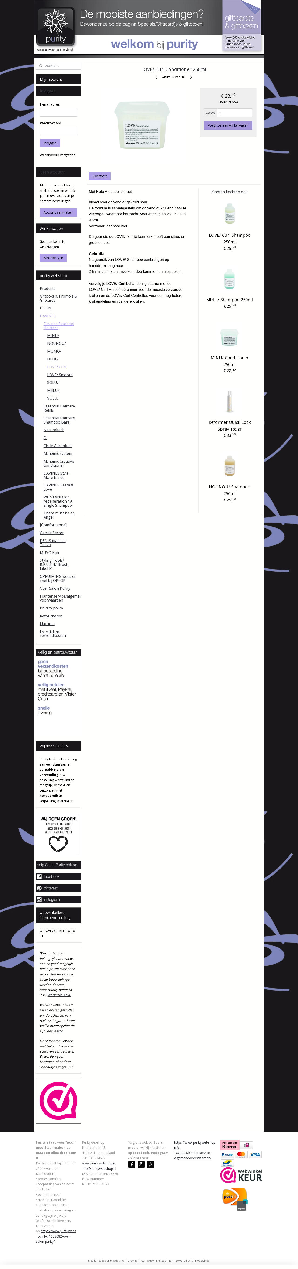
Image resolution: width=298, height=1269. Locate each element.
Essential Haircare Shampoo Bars (59, 420)
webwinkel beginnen (160, 1260)
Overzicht (100, 176)
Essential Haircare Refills (59, 408)
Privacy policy (51, 608)
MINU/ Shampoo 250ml (229, 299)
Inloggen (50, 143)
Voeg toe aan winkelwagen (228, 125)
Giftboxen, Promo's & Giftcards (58, 298)
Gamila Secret (52, 532)
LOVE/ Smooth (60, 374)
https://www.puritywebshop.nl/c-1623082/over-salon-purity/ (56, 1236)
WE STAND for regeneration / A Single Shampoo (58, 501)
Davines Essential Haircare (59, 326)
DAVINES (48, 315)
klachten (47, 623)
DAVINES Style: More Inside (56, 475)
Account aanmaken (58, 212)
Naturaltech (54, 429)
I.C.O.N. (46, 308)
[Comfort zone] (53, 524)
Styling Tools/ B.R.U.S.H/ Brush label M (54, 564)
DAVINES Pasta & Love (59, 487)
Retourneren (51, 616)
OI (45, 437)
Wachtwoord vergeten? (57, 155)
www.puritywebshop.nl (99, 1163)
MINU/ (53, 335)
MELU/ (53, 390)
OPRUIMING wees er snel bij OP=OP (58, 578)
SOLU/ (52, 382)
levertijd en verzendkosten (53, 633)
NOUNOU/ (56, 343)
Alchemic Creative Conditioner (59, 463)
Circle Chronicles (58, 445)
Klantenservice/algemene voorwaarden (60, 598)
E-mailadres (50, 104)
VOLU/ (53, 398)
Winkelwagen (53, 258)
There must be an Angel (59, 515)
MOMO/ (54, 351)
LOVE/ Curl (56, 366)
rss (142, 1260)
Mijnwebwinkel (200, 1260)
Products (47, 288)
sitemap (133, 1260)
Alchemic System (58, 453)
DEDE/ (52, 359)
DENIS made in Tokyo (53, 542)
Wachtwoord (50, 123)
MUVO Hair (50, 552)
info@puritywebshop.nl (99, 1168)
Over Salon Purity (55, 588)
